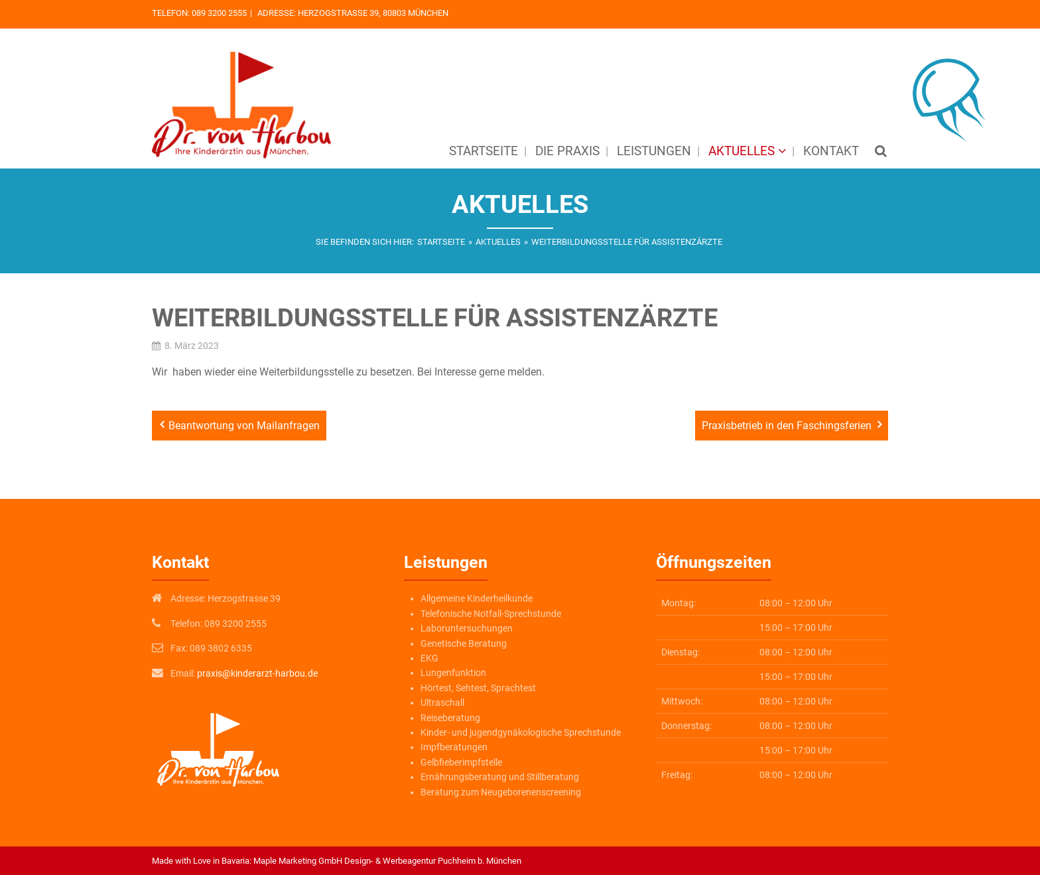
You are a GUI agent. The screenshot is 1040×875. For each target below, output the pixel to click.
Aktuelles (498, 242)
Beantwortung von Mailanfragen (244, 425)
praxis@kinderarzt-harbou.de (257, 673)
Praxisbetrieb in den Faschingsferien (787, 425)
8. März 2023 (191, 345)
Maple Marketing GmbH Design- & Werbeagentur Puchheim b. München (387, 861)
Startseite (441, 242)
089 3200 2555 (219, 13)
